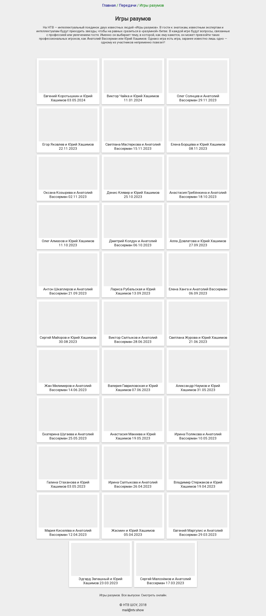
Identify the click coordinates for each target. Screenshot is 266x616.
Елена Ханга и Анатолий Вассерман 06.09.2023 (198, 289)
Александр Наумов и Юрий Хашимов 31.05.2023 (198, 385)
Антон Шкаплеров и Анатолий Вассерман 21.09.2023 (68, 289)
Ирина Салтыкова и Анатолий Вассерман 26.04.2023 (133, 482)
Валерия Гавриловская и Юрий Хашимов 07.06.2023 (133, 385)
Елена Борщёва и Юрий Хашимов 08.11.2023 (198, 144)
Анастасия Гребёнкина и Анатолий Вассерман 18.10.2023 (198, 192)
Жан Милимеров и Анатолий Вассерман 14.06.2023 (68, 385)
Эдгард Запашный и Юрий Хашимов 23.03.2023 (100, 579)
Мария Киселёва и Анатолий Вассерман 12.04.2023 (68, 530)
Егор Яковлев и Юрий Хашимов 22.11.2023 (68, 144)
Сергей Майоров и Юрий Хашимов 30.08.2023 (68, 337)
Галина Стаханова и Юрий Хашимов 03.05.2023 (68, 482)
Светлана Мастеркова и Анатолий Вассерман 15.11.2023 (133, 144)
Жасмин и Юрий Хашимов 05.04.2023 (133, 530)
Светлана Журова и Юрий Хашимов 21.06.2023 (198, 337)
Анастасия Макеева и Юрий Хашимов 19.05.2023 (133, 434)
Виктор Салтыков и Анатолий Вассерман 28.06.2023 (133, 337)
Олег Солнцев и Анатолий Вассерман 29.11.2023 (198, 96)
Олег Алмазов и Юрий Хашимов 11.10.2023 (68, 241)
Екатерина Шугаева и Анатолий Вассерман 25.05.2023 (68, 434)
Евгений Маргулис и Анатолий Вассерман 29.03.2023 (198, 530)
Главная (109, 5)
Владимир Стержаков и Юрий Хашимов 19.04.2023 (198, 482)
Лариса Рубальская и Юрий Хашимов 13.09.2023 (133, 289)
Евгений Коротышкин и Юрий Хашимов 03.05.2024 (68, 96)
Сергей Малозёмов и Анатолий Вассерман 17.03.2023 (165, 579)
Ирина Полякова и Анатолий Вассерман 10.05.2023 (198, 434)
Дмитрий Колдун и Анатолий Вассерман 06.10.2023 (133, 241)
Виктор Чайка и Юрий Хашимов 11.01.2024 (133, 96)
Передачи (127, 5)
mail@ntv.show (133, 610)
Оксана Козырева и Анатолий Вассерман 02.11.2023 (68, 192)
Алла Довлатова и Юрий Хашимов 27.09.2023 (198, 241)
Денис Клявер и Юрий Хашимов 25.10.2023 (133, 192)
